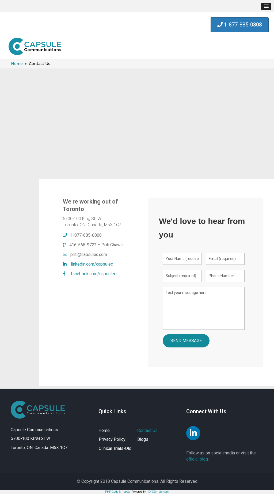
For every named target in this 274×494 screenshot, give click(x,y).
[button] (266, 6)
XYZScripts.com (158, 491)
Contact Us (147, 430)
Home (17, 63)
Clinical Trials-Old (115, 448)
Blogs (142, 439)
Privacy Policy (112, 439)
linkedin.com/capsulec (92, 264)
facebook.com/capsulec (93, 273)
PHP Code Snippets (118, 491)
